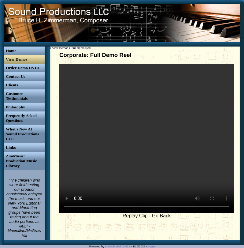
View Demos (16, 59)
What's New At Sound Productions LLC (22, 134)
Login (151, 246)
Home (11, 50)
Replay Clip (135, 215)
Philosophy (15, 107)
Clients (12, 85)
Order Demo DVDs (22, 68)
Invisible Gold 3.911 (118, 246)
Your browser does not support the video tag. (146, 138)
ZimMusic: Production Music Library (21, 161)
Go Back (161, 215)
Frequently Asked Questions (21, 118)
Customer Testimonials (17, 96)
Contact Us (15, 76)
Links (11, 147)
